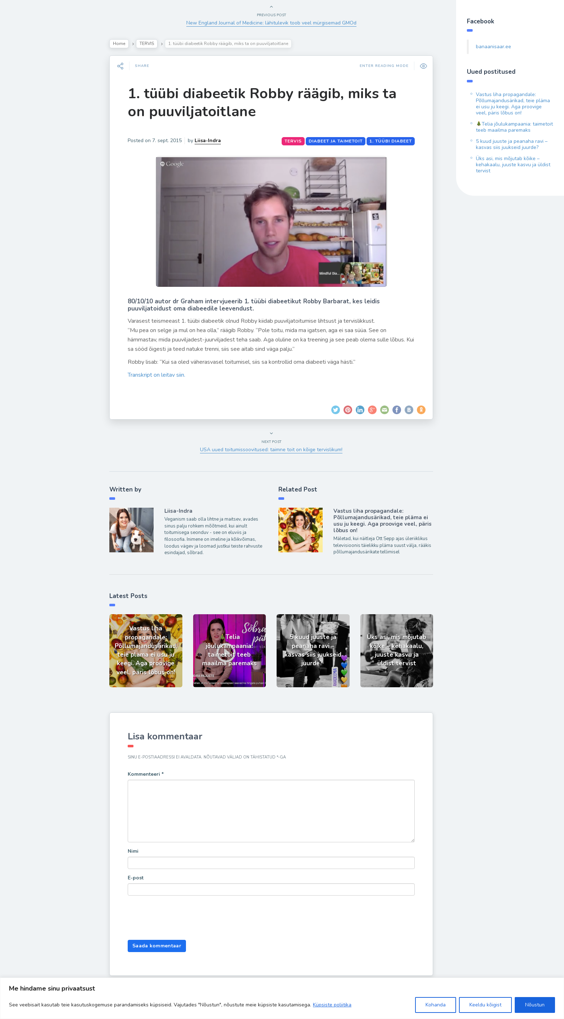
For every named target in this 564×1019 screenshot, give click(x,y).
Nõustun (535, 1004)
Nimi (133, 851)
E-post (136, 877)
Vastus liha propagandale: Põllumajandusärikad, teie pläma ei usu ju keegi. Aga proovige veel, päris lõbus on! (382, 520)
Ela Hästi (27, 142)
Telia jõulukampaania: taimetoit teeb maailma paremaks (514, 127)
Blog (21, 91)
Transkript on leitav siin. (156, 375)
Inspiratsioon (33, 125)
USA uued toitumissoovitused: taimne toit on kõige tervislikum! (271, 449)
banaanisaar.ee (493, 46)
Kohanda (436, 1004)
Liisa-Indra (29, 159)
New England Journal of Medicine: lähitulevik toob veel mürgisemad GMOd (271, 22)
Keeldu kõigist (485, 1004)
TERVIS (147, 43)
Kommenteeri (146, 774)
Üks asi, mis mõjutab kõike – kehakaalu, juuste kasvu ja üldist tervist (513, 164)
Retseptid (29, 108)
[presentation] (182, 919)
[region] (282, 998)
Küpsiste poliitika (332, 1004)
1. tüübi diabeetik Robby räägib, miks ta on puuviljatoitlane (262, 102)
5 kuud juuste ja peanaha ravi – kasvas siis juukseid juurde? (511, 144)
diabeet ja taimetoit (336, 141)
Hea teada (29, 175)
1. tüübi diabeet (390, 141)
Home (119, 43)
